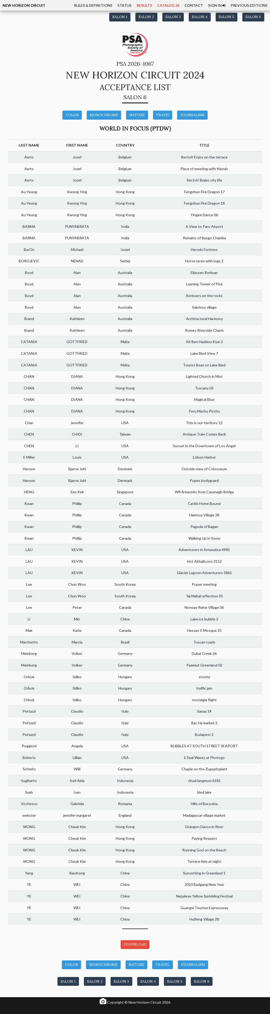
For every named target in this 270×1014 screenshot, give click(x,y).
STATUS (125, 5)
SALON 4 (199, 17)
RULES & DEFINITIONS (93, 5)
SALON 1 (119, 17)
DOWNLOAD (135, 944)
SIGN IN (216, 5)
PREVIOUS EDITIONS (249, 5)
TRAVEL (163, 964)
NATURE (137, 115)
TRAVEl (162, 115)
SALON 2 (146, 17)
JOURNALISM (192, 115)
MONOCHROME (104, 115)
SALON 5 (226, 17)
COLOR (72, 115)
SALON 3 (173, 17)
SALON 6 (253, 17)
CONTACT (194, 5)
